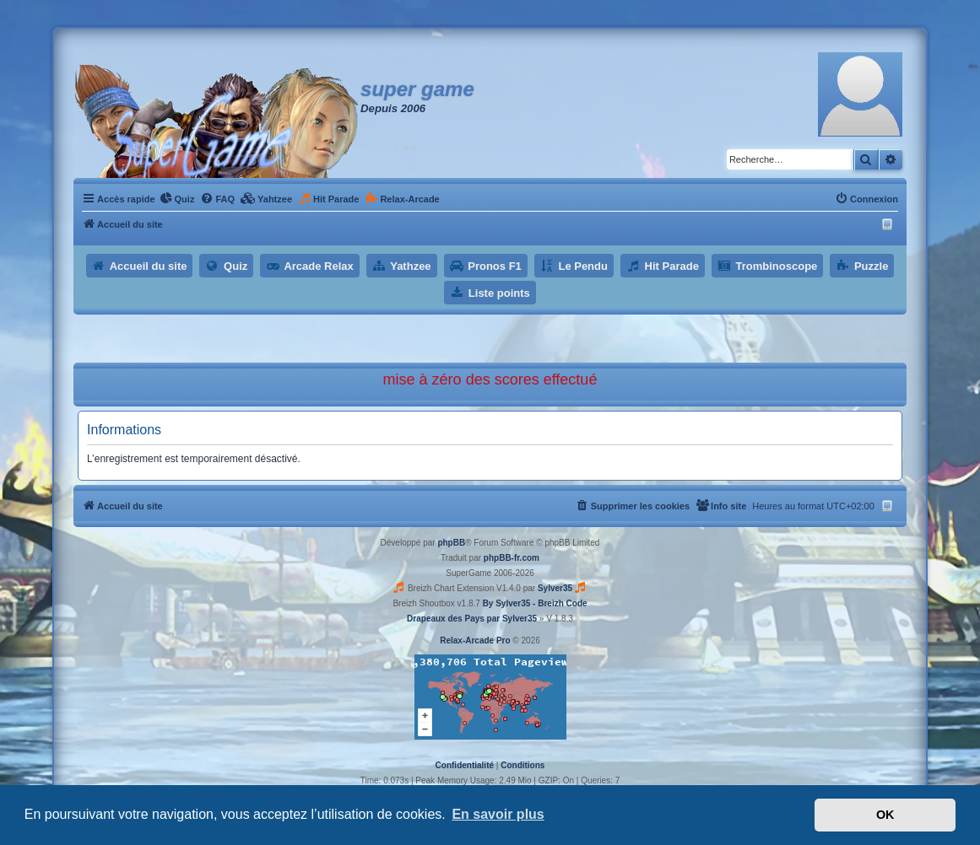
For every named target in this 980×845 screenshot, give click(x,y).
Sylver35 (555, 588)
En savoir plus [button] (498, 814)
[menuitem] (177, 199)
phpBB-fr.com (511, 557)
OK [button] (885, 814)
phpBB (451, 542)
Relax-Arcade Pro (475, 640)
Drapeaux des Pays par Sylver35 (472, 618)
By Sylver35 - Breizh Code (535, 603)
